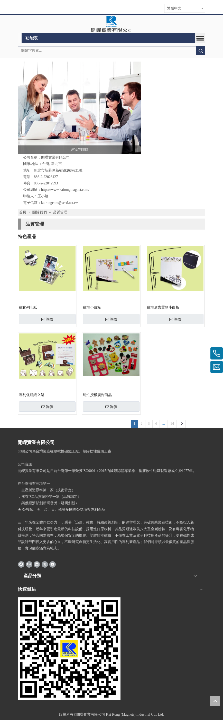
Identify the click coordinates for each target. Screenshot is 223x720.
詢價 (47, 319)
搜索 (200, 50)
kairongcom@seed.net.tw (59, 203)
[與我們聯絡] (79, 108)
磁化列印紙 (28, 307)
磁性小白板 (92, 307)
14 (172, 424)
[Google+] (29, 564)
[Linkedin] (37, 564)
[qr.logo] (69, 648)
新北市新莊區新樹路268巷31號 (58, 170)
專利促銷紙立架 (31, 395)
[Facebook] (21, 564)
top (215, 701)
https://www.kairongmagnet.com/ (65, 190)
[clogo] (111, 24)
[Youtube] (52, 564)
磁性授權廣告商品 (97, 395)
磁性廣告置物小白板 (163, 307)
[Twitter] (45, 564)
